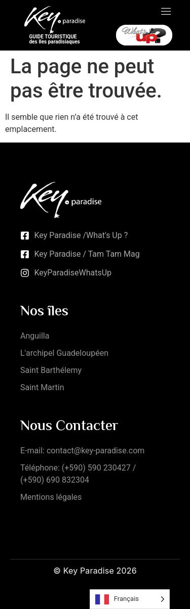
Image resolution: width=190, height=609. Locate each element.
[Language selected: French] (130, 599)
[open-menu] (166, 12)
